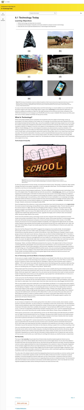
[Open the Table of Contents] (3, 14)
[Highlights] (3, 19)
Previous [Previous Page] (18, 398)
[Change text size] (81, 13)
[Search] (55, 13)
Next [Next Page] (73, 398)
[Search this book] (41, 13)
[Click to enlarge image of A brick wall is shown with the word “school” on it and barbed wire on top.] (45, 161)
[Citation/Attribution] (45, 408)
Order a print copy (22, 403)
